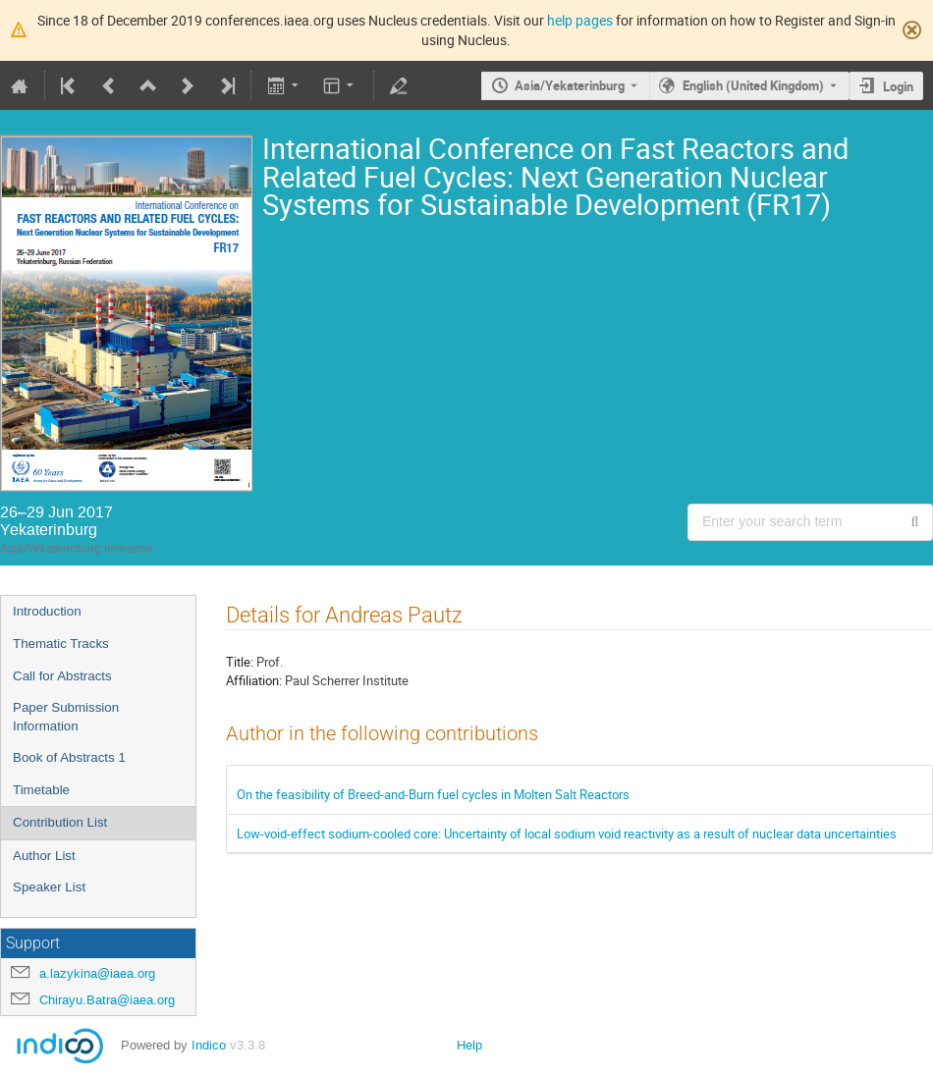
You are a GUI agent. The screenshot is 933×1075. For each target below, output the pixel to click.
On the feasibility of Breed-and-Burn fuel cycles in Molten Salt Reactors (433, 794)
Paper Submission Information (66, 716)
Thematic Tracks (61, 643)
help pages (580, 20)
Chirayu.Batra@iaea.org (107, 1000)
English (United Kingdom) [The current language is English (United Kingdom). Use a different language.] (753, 85)
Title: (239, 662)
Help (469, 1045)
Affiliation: (254, 680)
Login (898, 86)
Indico (209, 1045)
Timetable (41, 789)
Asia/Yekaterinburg (570, 85)
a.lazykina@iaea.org (97, 973)
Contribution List (60, 822)
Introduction (47, 611)
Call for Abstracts (62, 676)
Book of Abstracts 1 (69, 757)
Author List (44, 855)
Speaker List (49, 887)
